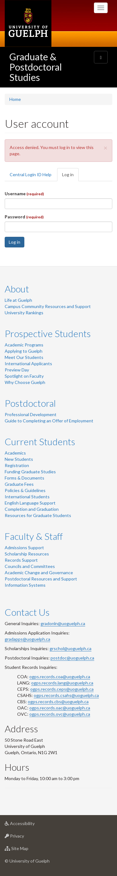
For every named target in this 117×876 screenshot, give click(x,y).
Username (24, 193)
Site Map (26, 850)
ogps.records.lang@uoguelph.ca (62, 682)
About (17, 288)
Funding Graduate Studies (30, 471)
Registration (17, 465)
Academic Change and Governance (39, 572)
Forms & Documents (24, 477)
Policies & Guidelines (25, 490)
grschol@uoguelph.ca (70, 648)
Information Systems (25, 585)
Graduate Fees (19, 484)
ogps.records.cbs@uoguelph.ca (58, 701)
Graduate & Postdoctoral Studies (35, 67)
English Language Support (30, 502)
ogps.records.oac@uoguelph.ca (59, 707)
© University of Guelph (27, 861)
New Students (19, 459)
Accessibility (29, 825)
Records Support (21, 560)
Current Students (40, 441)
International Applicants (28, 363)
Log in (70, 176)
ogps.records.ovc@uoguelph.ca (59, 714)
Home (15, 99)
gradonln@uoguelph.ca (63, 623)
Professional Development (30, 414)
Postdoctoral (30, 403)
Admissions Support (24, 547)
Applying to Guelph (23, 351)
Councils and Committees (30, 566)
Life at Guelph (18, 300)
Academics (15, 452)
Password (24, 216)
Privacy (24, 837)
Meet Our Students (24, 357)
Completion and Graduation (32, 509)
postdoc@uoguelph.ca (72, 657)
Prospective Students (48, 333)
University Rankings (24, 312)
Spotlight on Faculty (24, 376)
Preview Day (17, 369)
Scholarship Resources (27, 553)
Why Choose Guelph (25, 382)
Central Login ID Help (30, 174)
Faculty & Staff (34, 536)
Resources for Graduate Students (38, 515)
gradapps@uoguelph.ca (27, 639)
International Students (27, 496)
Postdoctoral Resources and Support (41, 578)
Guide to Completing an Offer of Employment (49, 420)
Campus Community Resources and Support (48, 306)
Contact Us (27, 612)
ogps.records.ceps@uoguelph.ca (62, 689)
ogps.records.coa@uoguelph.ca (59, 676)
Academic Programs (24, 344)
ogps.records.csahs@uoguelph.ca (66, 695)
